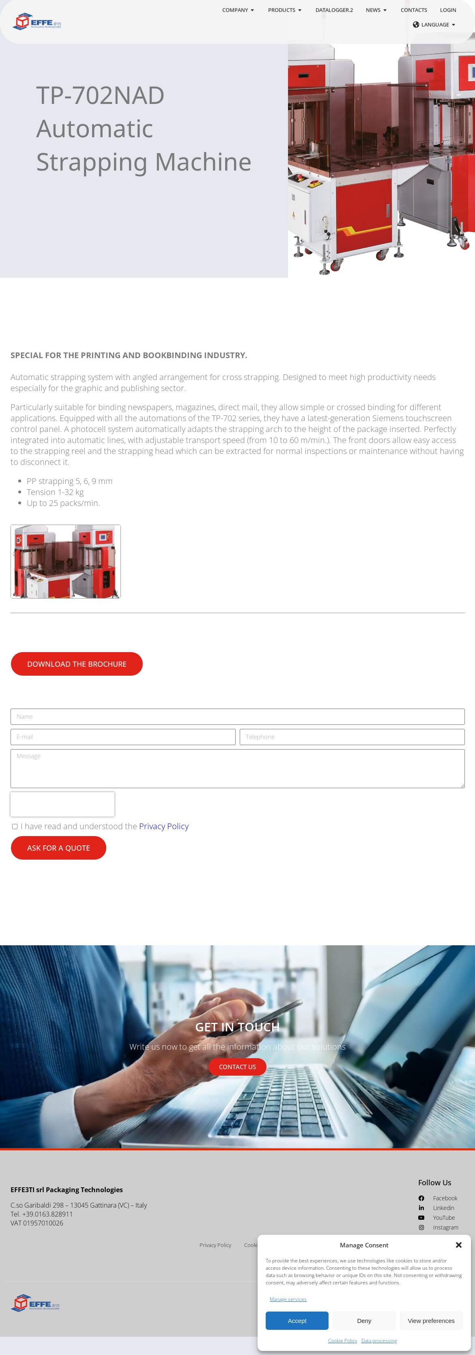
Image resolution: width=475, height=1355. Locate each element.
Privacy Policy (164, 844)
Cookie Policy (342, 1340)
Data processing (379, 1340)
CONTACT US (237, 1085)
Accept (297, 1320)
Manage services (288, 1299)
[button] (459, 1245)
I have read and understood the (105, 844)
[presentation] (62, 822)
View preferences (431, 1320)
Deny (364, 1320)
